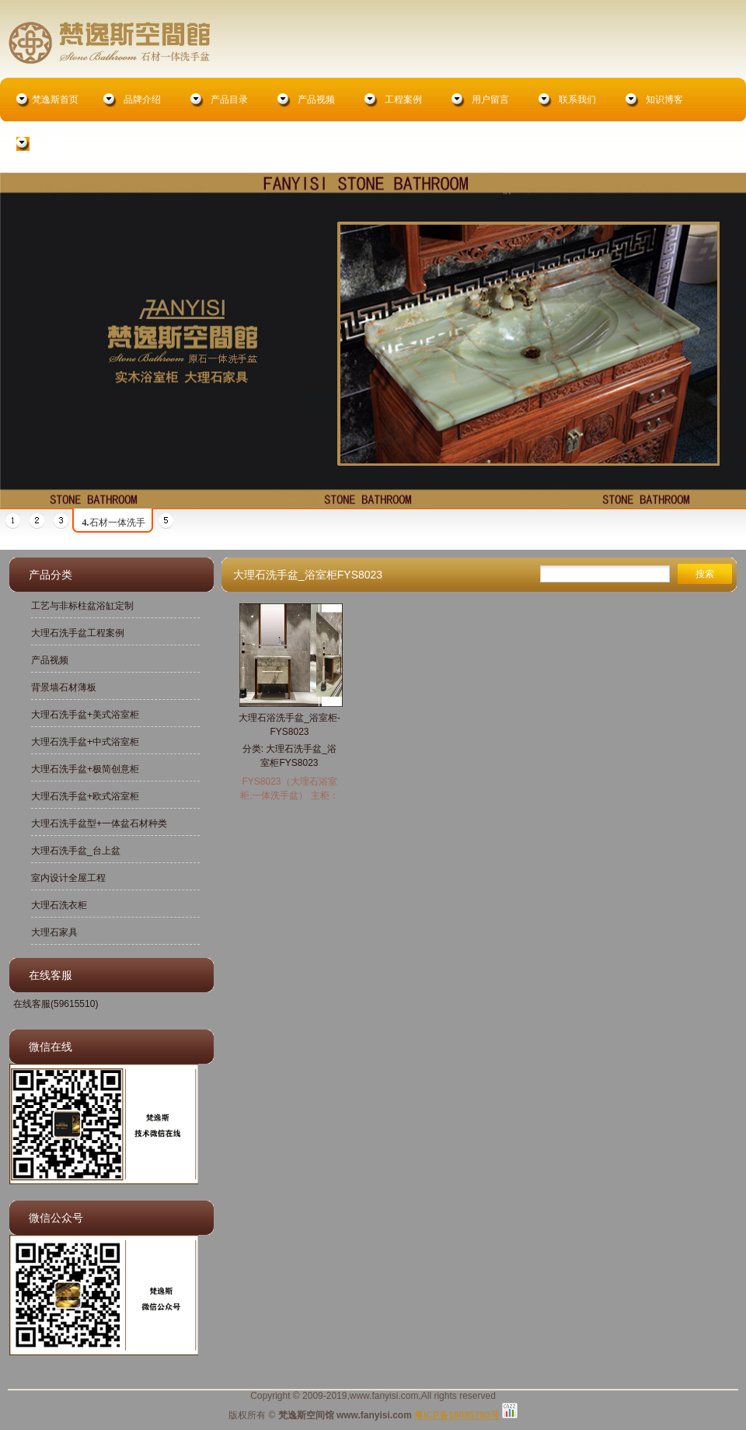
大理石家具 (54, 932)
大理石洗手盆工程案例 (77, 633)
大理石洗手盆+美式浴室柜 (85, 714)
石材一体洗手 (113, 522)
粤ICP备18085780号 (456, 1415)
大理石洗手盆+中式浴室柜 (85, 741)
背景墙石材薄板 (63, 687)
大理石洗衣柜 (59, 905)
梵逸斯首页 (55, 99)
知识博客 (664, 99)
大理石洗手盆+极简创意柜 (85, 769)
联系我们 (577, 99)
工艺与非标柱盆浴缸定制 (82, 605)
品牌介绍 (142, 99)
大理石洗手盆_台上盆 (75, 850)
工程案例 (403, 99)
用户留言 (490, 99)
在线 (55, 143)
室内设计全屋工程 (68, 877)
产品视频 (316, 99)
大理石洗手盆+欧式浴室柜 (85, 796)
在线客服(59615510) (55, 1003)
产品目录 (229, 99)
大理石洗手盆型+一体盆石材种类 (99, 823)
